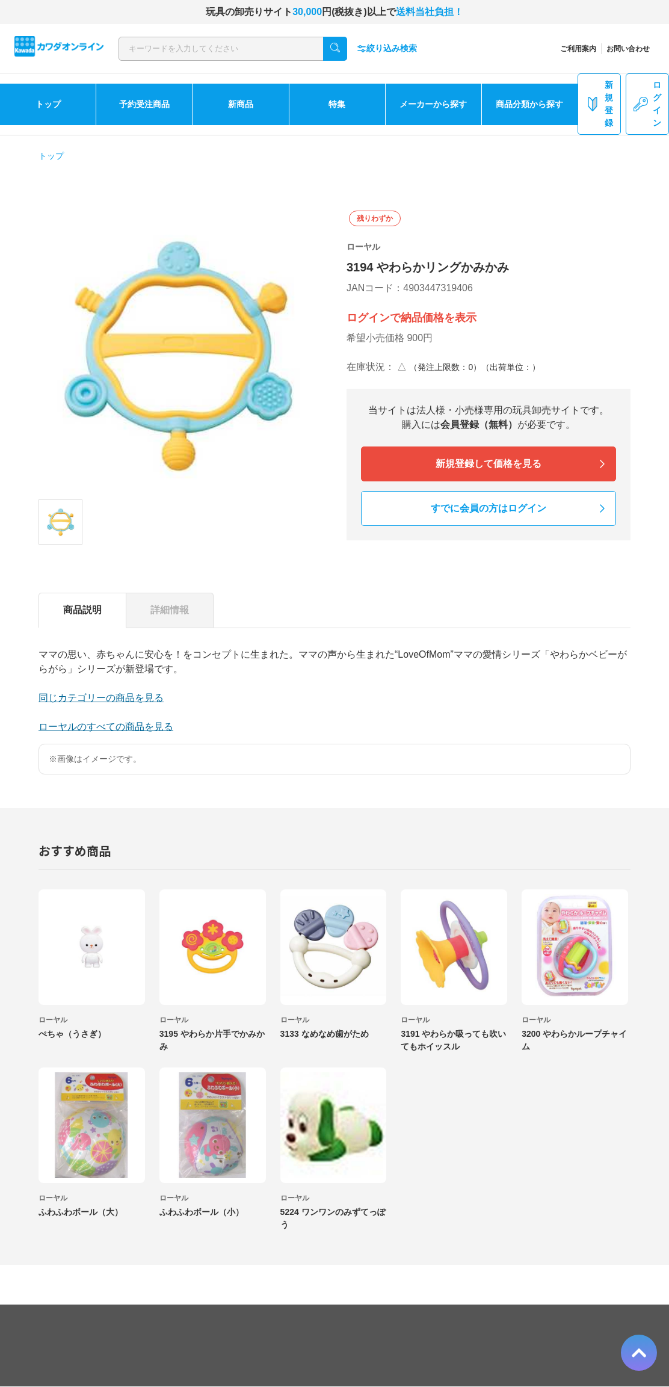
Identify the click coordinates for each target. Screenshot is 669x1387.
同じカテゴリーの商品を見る (101, 698)
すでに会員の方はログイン (488, 508)
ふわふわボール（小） (201, 1212)
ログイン (647, 104)
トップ (48, 104)
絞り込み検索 (387, 48)
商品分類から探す (529, 104)
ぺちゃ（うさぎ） (72, 1034)
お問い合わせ (628, 49)
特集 (336, 104)
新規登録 (599, 104)
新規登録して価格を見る (488, 464)
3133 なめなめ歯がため (324, 1034)
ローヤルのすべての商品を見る (106, 726)
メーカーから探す (433, 104)
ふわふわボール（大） (81, 1212)
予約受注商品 (144, 104)
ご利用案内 (578, 49)
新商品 (240, 104)
